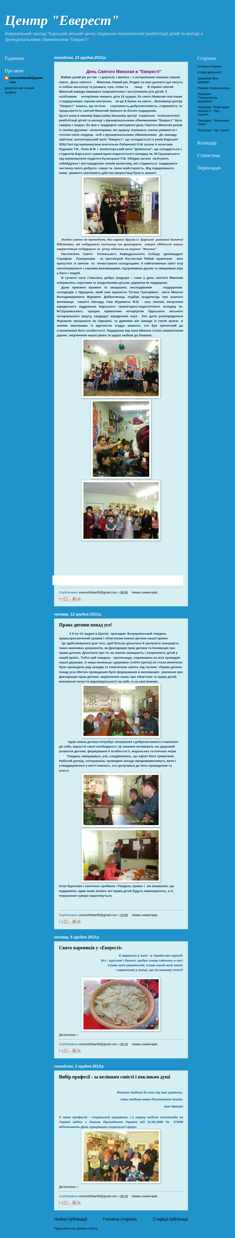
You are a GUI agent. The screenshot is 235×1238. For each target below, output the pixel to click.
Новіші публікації (70, 1219)
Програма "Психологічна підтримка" (207, 97)
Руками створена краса (213, 88)
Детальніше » (68, 1034)
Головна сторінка (120, 1219)
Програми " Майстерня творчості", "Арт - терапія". (213, 110)
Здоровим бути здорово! (208, 80)
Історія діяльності (209, 72)
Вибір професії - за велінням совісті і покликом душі (114, 1076)
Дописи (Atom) (87, 1228)
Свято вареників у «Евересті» (90, 947)
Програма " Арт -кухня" (213, 130)
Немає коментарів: (145, 592)
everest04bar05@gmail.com (26, 80)
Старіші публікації (170, 1219)
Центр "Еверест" (62, 20)
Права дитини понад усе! (85, 624)
